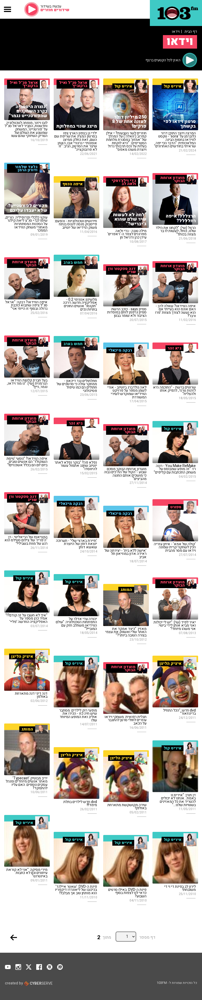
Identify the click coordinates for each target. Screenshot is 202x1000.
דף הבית (191, 31)
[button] (7, 9)
